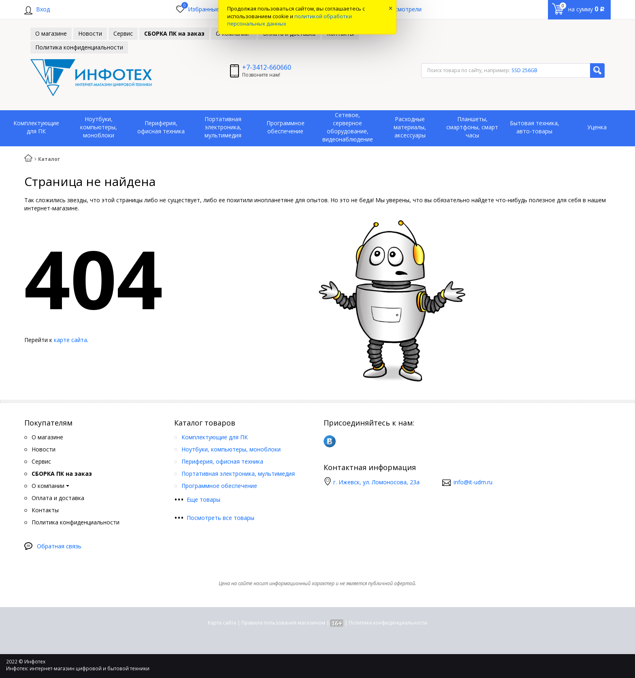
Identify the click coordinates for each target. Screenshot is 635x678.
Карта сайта (222, 622)
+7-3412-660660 (266, 67)
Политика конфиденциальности (388, 622)
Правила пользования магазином (283, 622)
